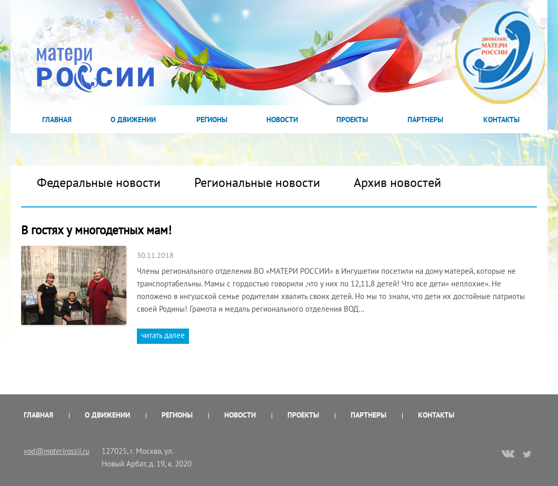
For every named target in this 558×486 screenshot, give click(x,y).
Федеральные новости (99, 182)
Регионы (211, 119)
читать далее (163, 335)
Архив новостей (397, 182)
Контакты (501, 119)
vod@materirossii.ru (56, 451)
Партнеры (425, 119)
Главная (57, 119)
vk (508, 455)
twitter (527, 454)
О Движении (133, 119)
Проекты (352, 119)
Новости (282, 119)
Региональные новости (257, 182)
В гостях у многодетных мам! (98, 229)
